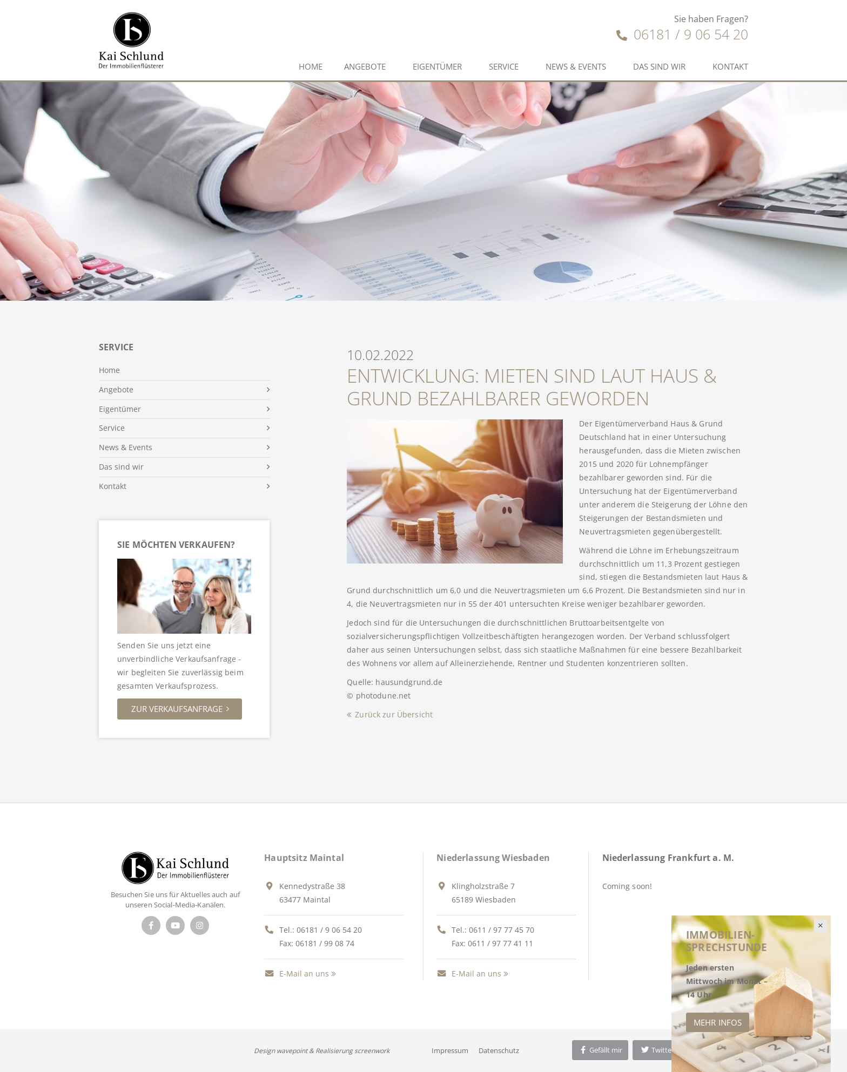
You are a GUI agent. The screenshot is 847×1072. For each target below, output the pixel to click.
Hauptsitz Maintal (304, 858)
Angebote (365, 66)
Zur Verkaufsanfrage (177, 708)
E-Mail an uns (296, 973)
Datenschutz (499, 1050)
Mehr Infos (718, 1022)
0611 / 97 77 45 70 (501, 930)
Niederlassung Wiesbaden (493, 858)
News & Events (576, 66)
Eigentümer (437, 66)
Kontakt (730, 66)
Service (504, 66)
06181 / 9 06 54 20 (682, 34)
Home (310, 66)
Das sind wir (659, 66)
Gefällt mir (600, 1050)
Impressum (450, 1050)
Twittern (659, 1050)
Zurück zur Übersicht (394, 714)
